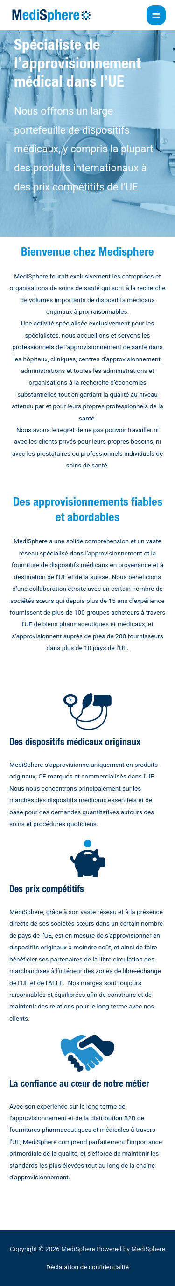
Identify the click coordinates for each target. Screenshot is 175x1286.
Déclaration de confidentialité (87, 1267)
